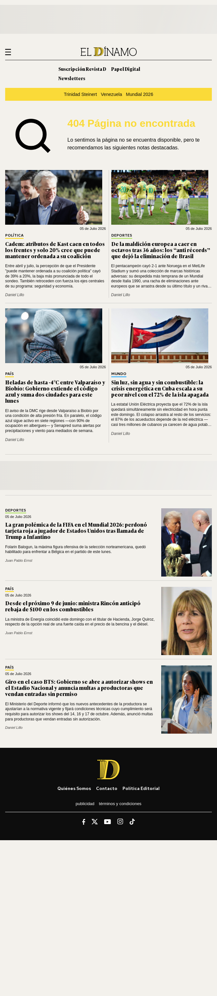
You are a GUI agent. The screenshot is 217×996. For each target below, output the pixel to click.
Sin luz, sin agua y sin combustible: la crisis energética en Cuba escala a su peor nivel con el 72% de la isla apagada (160, 388)
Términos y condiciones (120, 803)
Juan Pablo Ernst (18, 560)
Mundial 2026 (139, 94)
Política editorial (141, 788)
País (9, 374)
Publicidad (84, 803)
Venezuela (111, 94)
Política (14, 235)
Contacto (106, 788)
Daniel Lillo (14, 295)
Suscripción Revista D (82, 68)
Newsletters (71, 78)
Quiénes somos (74, 788)
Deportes (121, 235)
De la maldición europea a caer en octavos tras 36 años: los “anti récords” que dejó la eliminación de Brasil (160, 250)
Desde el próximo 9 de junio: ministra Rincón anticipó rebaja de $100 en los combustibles (73, 606)
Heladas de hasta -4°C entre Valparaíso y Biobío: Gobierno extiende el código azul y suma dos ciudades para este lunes (55, 391)
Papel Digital (125, 68)
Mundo (118, 374)
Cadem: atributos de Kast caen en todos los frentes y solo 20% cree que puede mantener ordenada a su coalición (55, 250)
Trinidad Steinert (80, 94)
